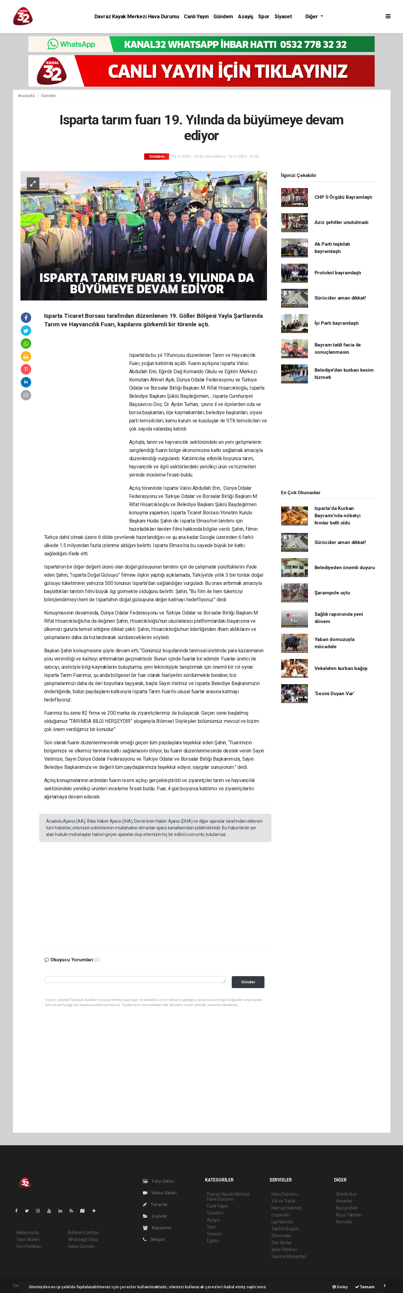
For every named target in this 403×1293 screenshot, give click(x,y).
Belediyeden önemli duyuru (345, 567)
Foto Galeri (158, 1181)
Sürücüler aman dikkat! (340, 298)
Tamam (365, 1286)
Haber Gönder (81, 1246)
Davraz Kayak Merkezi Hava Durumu (136, 17)
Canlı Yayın (196, 17)
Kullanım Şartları (83, 1232)
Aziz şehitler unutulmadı (341, 222)
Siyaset (283, 17)
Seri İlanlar (281, 1242)
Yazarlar (155, 1204)
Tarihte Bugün (285, 1228)
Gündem (223, 17)
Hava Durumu (284, 1194)
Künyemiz (157, 1227)
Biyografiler (347, 1207)
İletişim (154, 1239)
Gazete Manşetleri (289, 1256)
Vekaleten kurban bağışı (341, 668)
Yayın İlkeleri (28, 1239)
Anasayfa (27, 95)
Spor (264, 17)
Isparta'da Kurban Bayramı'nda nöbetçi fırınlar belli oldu (337, 516)
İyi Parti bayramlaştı (337, 323)
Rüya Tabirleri (349, 1214)
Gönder (248, 982)
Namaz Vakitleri (286, 1207)
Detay (340, 1286)
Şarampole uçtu (332, 593)
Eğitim (213, 1240)
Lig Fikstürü (282, 1221)
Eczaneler (281, 1214)
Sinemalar (281, 1235)
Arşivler (155, 1216)
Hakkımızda (27, 1232)
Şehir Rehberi (284, 1249)
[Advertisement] (86, 434)
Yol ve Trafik (283, 1201)
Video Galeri (159, 1192)
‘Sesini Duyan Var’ (335, 693)
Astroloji (344, 1221)
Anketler (344, 1201)
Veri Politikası (29, 1246)
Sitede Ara (346, 1194)
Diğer (312, 17)
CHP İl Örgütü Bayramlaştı (343, 197)
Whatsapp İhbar (83, 1239)
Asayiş (245, 17)
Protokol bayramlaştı (338, 273)
